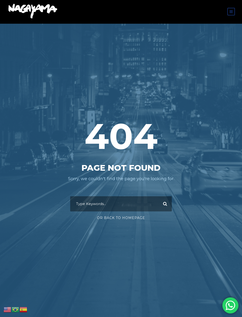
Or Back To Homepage (121, 218)
